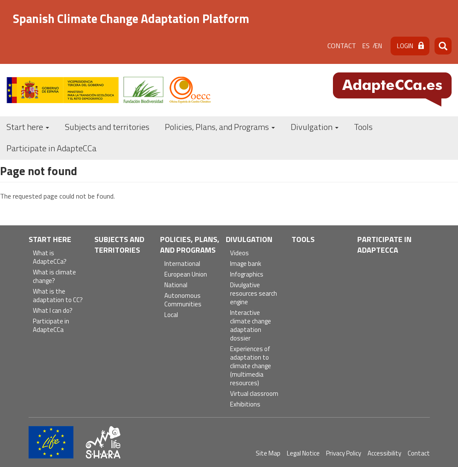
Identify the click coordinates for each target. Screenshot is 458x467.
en (378, 46)
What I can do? (53, 310)
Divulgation (314, 126)
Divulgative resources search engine (253, 294)
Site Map (268, 453)
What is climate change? (54, 276)
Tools (363, 126)
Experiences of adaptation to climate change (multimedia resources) (250, 366)
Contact (341, 45)
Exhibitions (245, 404)
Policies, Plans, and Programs (220, 126)
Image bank (245, 263)
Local (171, 315)
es (366, 46)
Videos (239, 253)
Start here (27, 126)
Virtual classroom (254, 393)
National (175, 285)
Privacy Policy (343, 453)
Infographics (246, 274)
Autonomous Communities (182, 300)
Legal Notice (303, 453)
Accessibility (384, 453)
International (182, 263)
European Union (185, 274)
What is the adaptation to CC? (58, 296)
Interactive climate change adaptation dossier (250, 325)
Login (405, 46)
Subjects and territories (107, 126)
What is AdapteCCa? (50, 257)
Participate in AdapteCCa (51, 148)
